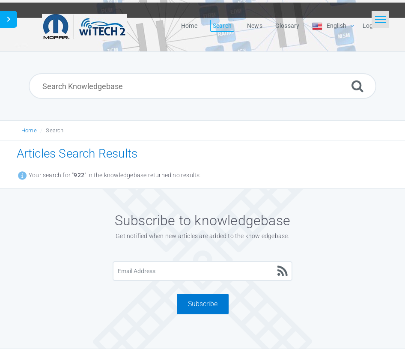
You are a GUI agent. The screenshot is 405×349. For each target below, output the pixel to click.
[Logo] (84, 26)
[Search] (357, 86)
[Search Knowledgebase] (202, 86)
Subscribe (202, 304)
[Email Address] (202, 271)
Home (29, 130)
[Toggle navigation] (380, 19)
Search (54, 130)
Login (370, 25)
